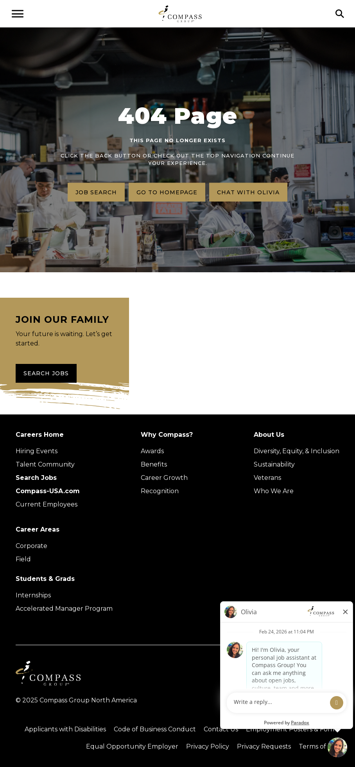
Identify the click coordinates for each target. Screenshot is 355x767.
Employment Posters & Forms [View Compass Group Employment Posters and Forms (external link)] (292, 729)
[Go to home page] (180, 13)
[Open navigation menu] (17, 14)
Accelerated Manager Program (64, 608)
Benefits (154, 464)
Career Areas (37, 529)
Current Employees (46, 504)
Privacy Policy (207, 746)
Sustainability (274, 464)
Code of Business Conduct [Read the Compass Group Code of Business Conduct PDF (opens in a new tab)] (155, 729)
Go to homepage (166, 191)
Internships (33, 595)
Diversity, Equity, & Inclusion (296, 451)
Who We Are (274, 491)
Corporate (31, 546)
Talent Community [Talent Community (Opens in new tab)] (45, 464)
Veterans (267, 477)
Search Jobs (46, 373)
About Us (269, 434)
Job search (96, 191)
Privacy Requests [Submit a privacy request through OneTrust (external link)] (264, 746)
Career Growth (164, 477)
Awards (152, 451)
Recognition (160, 491)
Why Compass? (167, 434)
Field (23, 559)
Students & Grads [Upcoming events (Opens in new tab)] (45, 578)
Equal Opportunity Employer (132, 746)
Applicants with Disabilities (65, 729)
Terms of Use (319, 746)
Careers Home (40, 434)
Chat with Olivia (248, 191)
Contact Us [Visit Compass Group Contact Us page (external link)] (221, 729)
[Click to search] (339, 13)
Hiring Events (36, 451)
